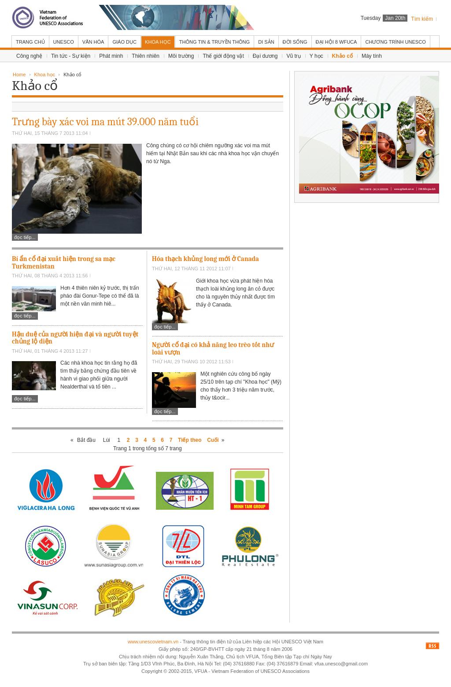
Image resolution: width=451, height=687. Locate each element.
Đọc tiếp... (25, 237)
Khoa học (44, 74)
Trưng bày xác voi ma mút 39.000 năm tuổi (105, 122)
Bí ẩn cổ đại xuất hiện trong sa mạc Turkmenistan (63, 262)
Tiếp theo (189, 440)
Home (19, 74)
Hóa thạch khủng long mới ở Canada (205, 259)
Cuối (212, 440)
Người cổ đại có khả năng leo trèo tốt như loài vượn (213, 348)
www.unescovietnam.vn (153, 641)
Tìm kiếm (422, 19)
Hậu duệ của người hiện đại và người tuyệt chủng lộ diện (75, 338)
